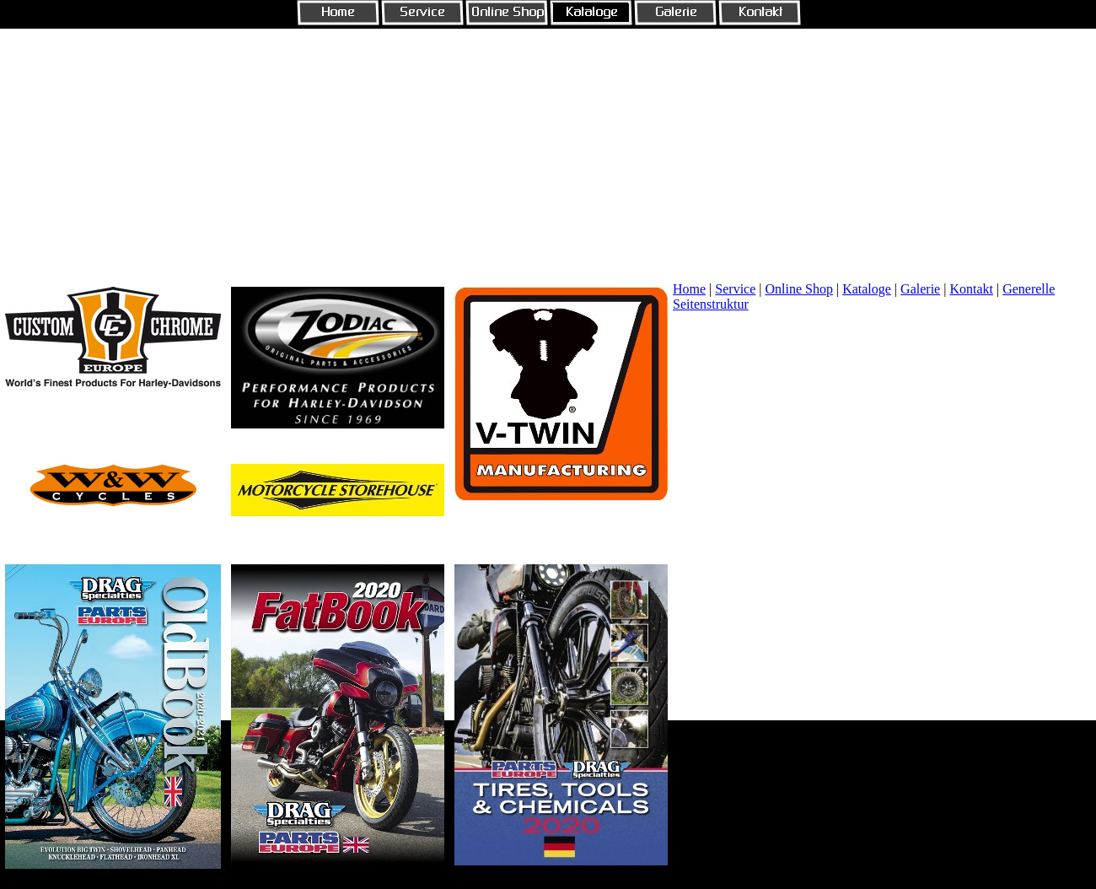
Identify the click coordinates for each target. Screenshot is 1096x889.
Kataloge (866, 289)
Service (735, 289)
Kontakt (971, 289)
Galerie (920, 289)
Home (689, 289)
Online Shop (799, 289)
